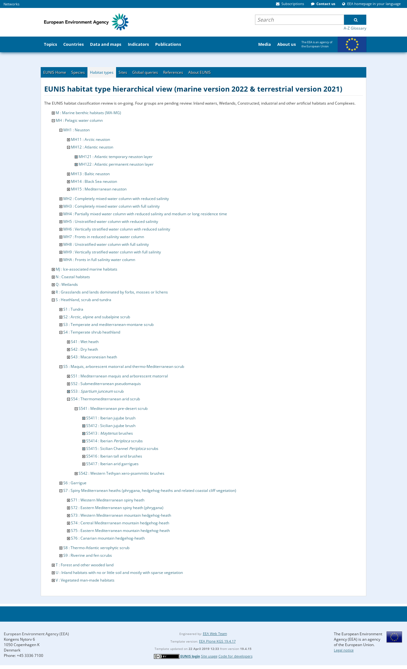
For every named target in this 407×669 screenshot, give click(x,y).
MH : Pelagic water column (79, 120)
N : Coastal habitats (73, 276)
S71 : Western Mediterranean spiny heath (107, 500)
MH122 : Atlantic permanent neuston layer (116, 164)
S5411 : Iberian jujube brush (110, 418)
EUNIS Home (54, 72)
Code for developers (235, 656)
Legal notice (344, 650)
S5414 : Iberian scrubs (114, 441)
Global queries (145, 72)
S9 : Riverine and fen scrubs (87, 555)
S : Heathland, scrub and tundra (83, 299)
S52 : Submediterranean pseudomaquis (106, 383)
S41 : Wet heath (85, 341)
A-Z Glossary (355, 28)
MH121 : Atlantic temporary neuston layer (116, 156)
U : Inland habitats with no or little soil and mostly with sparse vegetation (119, 572)
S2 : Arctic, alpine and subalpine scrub (96, 317)
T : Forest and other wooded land (85, 565)
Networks (11, 4)
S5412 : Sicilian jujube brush (110, 425)
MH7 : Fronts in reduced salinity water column (103, 236)
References (173, 72)
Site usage (209, 656)
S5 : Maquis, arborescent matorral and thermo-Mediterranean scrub (123, 366)
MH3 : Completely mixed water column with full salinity (111, 206)
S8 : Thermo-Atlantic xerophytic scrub (96, 547)
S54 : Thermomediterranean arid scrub (105, 399)
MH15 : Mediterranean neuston (99, 189)
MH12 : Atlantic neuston (92, 147)
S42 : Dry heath (84, 349)
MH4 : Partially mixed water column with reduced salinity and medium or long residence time (145, 214)
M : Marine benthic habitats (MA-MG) (88, 112)
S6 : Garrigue (74, 483)
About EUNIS (199, 72)
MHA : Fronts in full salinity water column (99, 259)
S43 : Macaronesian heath (94, 357)
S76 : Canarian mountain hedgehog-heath (108, 538)
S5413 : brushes (109, 433)
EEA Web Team (215, 633)
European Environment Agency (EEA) (36, 634)
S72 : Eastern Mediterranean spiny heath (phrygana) (117, 507)
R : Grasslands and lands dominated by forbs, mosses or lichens (112, 292)
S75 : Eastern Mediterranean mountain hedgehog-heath (120, 530)
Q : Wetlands (67, 284)
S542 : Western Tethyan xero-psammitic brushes (121, 473)
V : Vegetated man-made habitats (85, 580)
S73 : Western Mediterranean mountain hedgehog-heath (121, 515)
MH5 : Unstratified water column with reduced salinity (110, 221)
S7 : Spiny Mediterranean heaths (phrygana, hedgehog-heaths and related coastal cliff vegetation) (149, 490)
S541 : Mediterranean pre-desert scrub (113, 408)
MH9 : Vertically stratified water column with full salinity (112, 252)
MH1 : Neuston (76, 130)
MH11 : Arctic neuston (90, 139)
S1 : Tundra (73, 309)
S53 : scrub (97, 391)
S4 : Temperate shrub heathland (91, 332)
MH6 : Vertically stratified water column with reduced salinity (116, 229)
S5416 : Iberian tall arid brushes (114, 456)
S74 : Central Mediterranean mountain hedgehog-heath (120, 523)
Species (78, 72)
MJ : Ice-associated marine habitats (86, 269)
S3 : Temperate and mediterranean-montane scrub (108, 324)
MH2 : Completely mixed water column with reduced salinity (116, 198)
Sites (123, 72)
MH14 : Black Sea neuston (94, 181)
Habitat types (102, 72)
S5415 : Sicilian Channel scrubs (122, 448)
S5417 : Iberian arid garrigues (112, 463)
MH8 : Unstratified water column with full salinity (106, 244)
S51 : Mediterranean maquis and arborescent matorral (119, 376)
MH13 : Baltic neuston (90, 173)
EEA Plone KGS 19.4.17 (217, 641)
